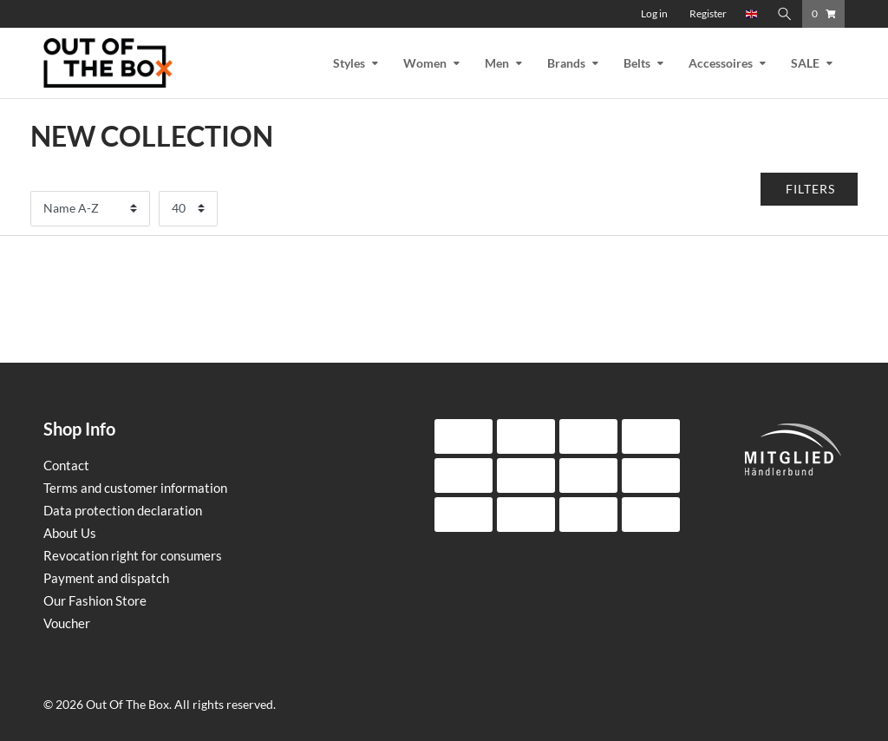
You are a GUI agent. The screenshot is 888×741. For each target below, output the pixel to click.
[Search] (784, 14)
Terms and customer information (135, 487)
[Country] (751, 14)
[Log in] (654, 14)
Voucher (66, 623)
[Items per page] (188, 208)
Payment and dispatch (106, 578)
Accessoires (721, 63)
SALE (805, 63)
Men (497, 63)
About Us (69, 533)
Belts (637, 63)
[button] (810, 189)
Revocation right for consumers (132, 555)
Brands (566, 63)
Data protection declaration (122, 510)
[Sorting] (90, 208)
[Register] (708, 14)
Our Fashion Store (95, 600)
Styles (349, 63)
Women (425, 63)
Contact (66, 465)
